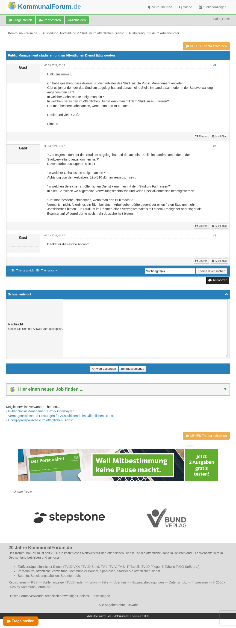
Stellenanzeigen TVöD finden (63, 582)
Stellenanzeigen (212, 7)
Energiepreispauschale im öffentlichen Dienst (40, 420)
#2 (214, 146)
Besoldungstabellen (45, 575)
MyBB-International (118, 616)
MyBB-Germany (96, 616)
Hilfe (105, 582)
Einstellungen (100, 596)
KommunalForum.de (22, 33)
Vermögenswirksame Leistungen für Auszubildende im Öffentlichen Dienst (61, 416)
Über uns (120, 582)
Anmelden (77, 20)
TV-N (121, 566)
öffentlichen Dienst (120, 553)
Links (93, 582)
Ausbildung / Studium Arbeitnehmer (154, 33)
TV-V (112, 566)
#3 (214, 235)
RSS (34, 582)
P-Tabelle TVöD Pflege (143, 566)
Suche (185, 7)
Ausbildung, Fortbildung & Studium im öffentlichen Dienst (83, 33)
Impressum (200, 582)
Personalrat (26, 571)
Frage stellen (20, 20)
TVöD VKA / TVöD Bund (81, 566)
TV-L (104, 566)
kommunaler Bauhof (83, 571)
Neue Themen (160, 7)
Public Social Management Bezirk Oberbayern (41, 411)
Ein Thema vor (45, 270)
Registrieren (50, 20)
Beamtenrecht (71, 575)
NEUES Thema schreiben (206, 46)
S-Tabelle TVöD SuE (176, 566)
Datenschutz (178, 582)
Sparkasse (107, 571)
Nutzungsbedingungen (148, 582)
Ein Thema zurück (23, 270)
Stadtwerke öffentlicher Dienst (138, 571)
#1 (214, 65)
